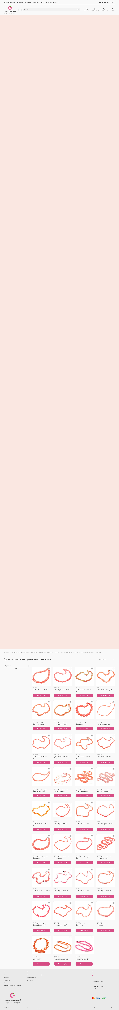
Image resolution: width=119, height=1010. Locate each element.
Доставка (20, 2)
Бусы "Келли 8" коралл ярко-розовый (104, 757)
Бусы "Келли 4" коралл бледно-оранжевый (104, 723)
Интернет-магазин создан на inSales (104, 1008)
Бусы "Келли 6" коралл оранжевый (61, 857)
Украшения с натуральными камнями (24, 652)
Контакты (36, 2)
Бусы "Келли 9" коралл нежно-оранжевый (40, 790)
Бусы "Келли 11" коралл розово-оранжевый (104, 690)
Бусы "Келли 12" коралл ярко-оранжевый (40, 723)
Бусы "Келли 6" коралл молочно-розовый (83, 958)
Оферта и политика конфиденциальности (39, 975)
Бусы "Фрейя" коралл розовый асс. (83, 924)
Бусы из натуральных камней (49, 652)
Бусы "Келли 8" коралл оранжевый (83, 757)
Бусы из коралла (66, 652)
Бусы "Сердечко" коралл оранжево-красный (41, 924)
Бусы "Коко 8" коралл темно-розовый (104, 857)
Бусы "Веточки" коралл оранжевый (40, 958)
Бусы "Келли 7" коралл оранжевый (40, 757)
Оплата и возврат (9, 2)
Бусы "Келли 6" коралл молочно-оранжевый (61, 958)
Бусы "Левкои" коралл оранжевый (40, 824)
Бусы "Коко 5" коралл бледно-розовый (61, 790)
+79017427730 (110, 2)
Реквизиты (27, 2)
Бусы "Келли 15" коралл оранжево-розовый (61, 723)
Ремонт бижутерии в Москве (49, 2)
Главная (6, 652)
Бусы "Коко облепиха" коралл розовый (104, 790)
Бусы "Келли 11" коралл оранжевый (83, 690)
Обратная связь (31, 977)
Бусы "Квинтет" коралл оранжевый (40, 857)
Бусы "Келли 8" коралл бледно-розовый (61, 757)
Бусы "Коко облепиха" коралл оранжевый (83, 790)
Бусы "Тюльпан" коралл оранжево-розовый (62, 924)
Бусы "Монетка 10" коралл (41, 890)
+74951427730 (101, 2)
